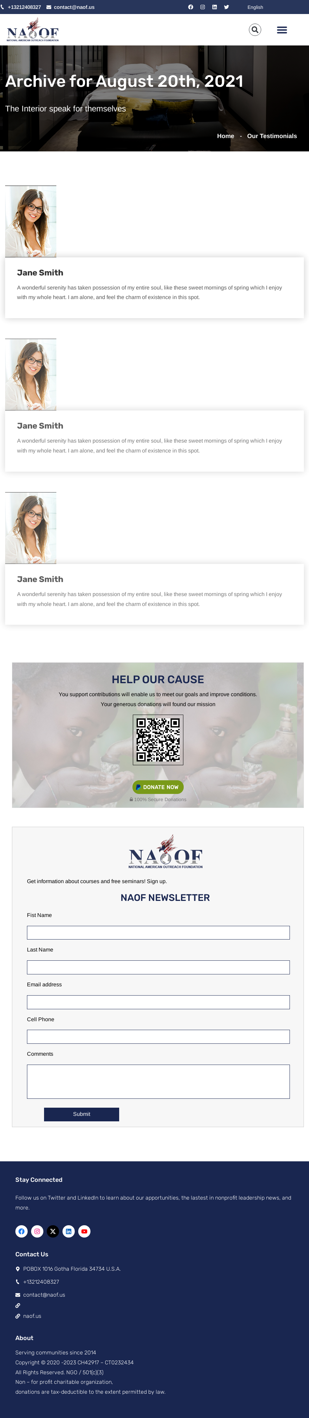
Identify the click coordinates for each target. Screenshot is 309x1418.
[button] (282, 30)
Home (227, 136)
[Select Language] (275, 7)
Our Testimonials (272, 136)
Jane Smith (40, 273)
